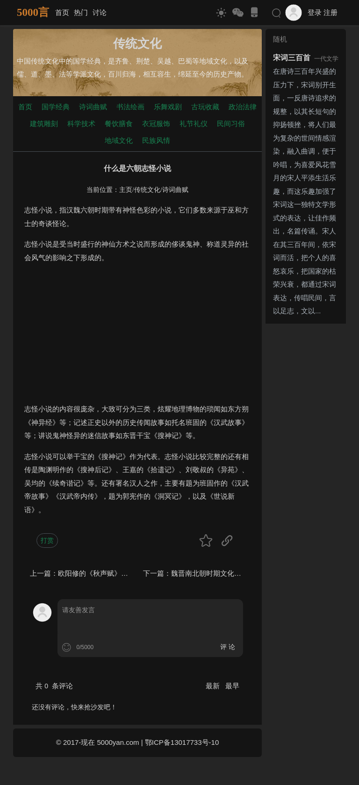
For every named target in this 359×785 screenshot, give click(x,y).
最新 (214, 686)
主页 (125, 189)
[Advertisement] (137, 337)
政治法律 (243, 107)
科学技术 (81, 123)
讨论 (100, 12)
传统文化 (147, 189)
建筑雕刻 (44, 123)
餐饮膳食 (119, 123)
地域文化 (119, 140)
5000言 (33, 12)
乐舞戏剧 (168, 107)
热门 (81, 12)
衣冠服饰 (156, 123)
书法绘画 (130, 107)
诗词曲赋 (93, 107)
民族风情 (156, 140)
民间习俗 (231, 123)
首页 (62, 12)
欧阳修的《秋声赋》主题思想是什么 (114, 573)
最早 (232, 686)
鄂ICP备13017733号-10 (182, 742)
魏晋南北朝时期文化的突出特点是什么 (230, 573)
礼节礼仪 (194, 123)
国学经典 (56, 107)
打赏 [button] (47, 540)
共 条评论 (54, 686)
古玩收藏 (205, 107)
